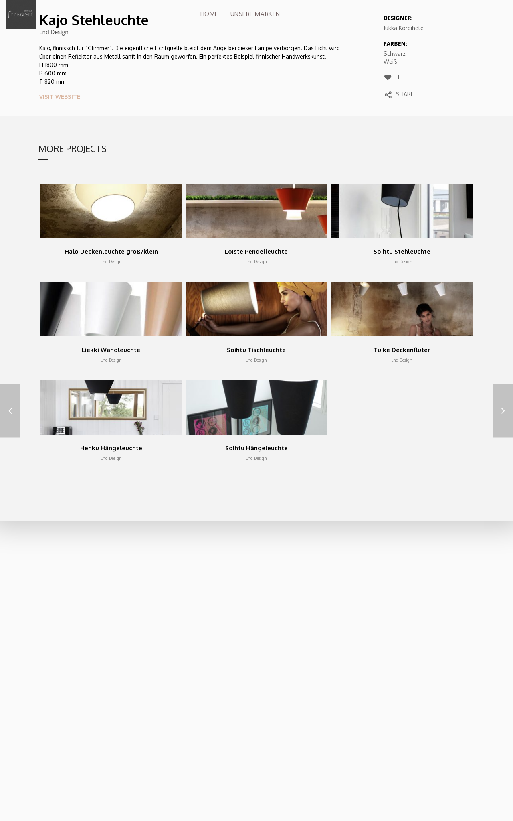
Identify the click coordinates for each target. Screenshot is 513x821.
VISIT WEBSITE (59, 96)
